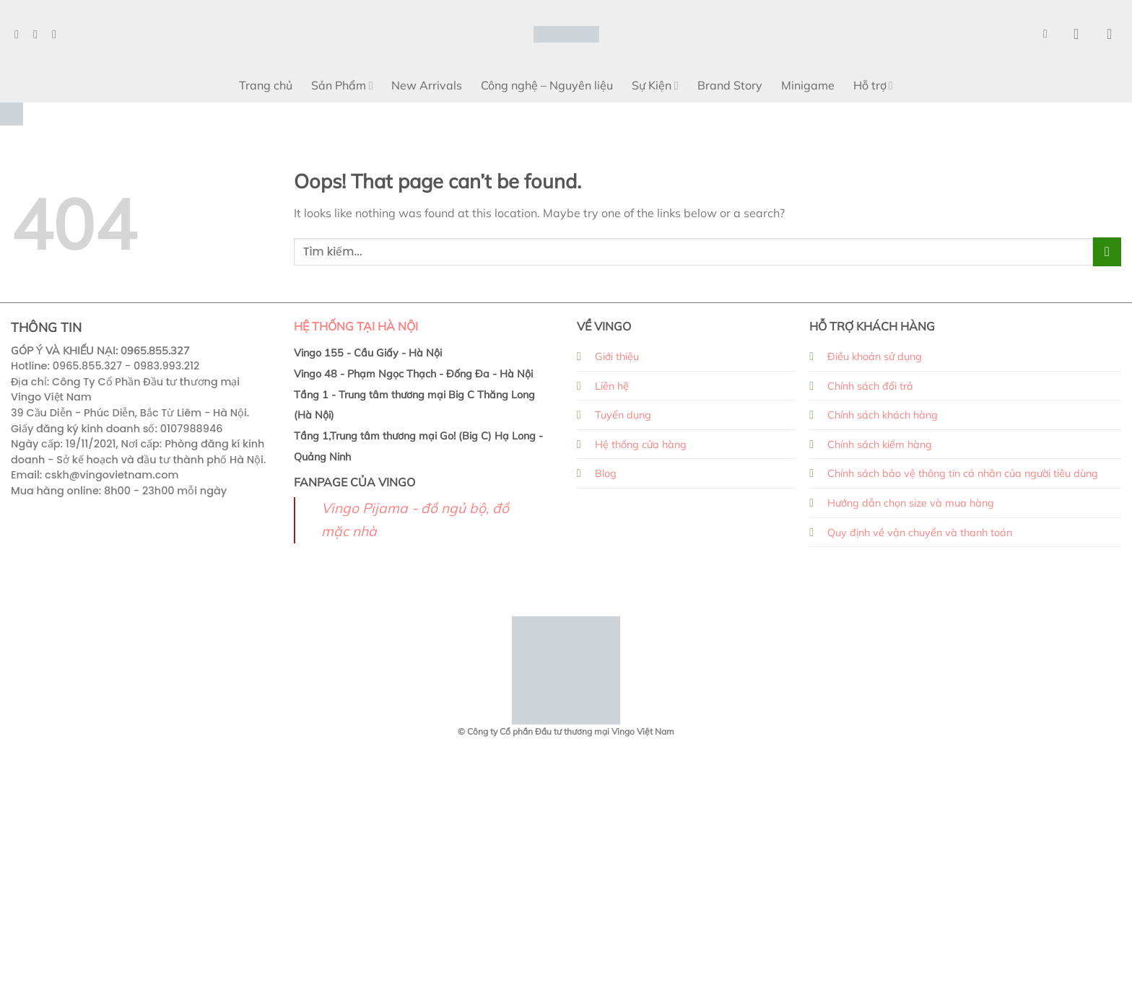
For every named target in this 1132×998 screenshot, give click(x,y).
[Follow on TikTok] (58, 33)
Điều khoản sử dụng (874, 356)
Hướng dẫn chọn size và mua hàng (910, 502)
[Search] (1049, 33)
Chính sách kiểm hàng (879, 444)
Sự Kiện (655, 85)
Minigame (808, 85)
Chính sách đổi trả (870, 386)
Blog (606, 473)
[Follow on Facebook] (20, 33)
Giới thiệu (617, 356)
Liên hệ (612, 386)
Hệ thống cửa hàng (641, 444)
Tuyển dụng (623, 414)
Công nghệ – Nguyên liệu (547, 85)
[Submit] (1107, 251)
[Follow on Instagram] (39, 33)
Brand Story (729, 85)
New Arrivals (426, 85)
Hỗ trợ (873, 85)
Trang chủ (265, 85)
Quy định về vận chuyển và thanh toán (919, 532)
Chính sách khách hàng (882, 414)
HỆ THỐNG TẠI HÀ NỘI (356, 326)
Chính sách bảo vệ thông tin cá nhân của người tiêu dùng (962, 473)
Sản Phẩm (342, 85)
